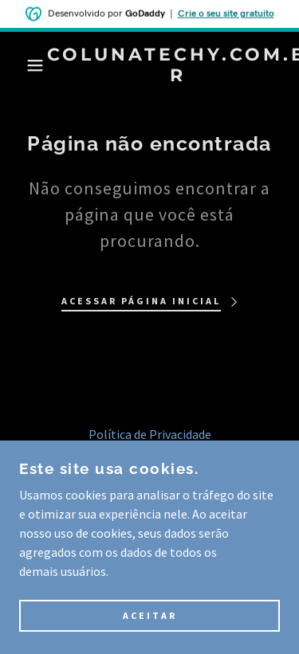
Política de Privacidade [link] (150, 434)
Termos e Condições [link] (150, 456)
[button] (23, 65)
